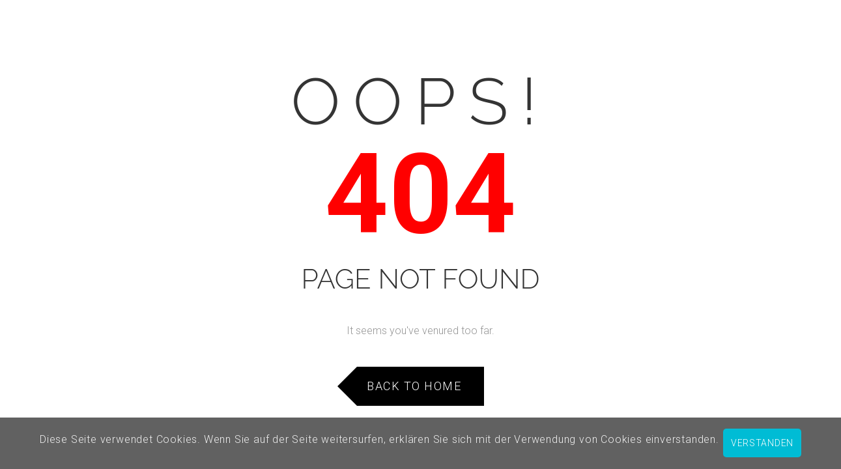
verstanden (762, 443)
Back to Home (414, 386)
